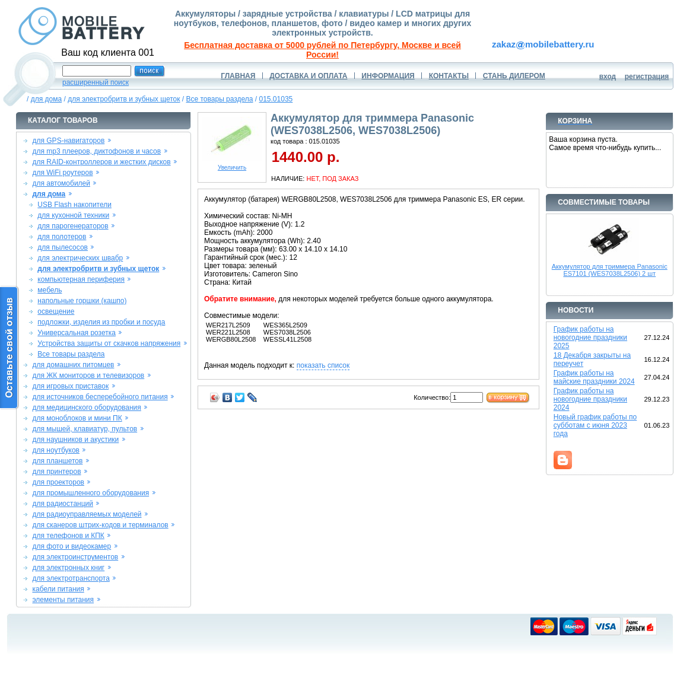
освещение (55, 311)
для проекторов (58, 482)
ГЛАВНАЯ (238, 76)
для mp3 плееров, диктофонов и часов (96, 151)
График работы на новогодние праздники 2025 (590, 337)
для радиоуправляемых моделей (86, 514)
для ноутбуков (56, 450)
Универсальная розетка (76, 333)
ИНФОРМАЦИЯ (387, 76)
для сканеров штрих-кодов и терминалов (100, 525)
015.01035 (276, 99)
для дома (46, 99)
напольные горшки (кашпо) (81, 301)
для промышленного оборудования (90, 493)
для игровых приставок (70, 386)
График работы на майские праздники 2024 (594, 377)
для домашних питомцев (73, 365)
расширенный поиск (95, 82)
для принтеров (56, 471)
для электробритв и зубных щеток (124, 99)
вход (607, 76)
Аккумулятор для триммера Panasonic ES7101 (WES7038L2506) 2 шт (610, 270)
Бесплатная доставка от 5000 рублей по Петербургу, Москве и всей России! (322, 49)
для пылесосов (62, 247)
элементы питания (63, 600)
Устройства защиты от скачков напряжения (108, 343)
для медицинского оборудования (86, 407)
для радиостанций (62, 503)
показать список (323, 365)
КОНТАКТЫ (449, 76)
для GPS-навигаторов (68, 140)
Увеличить (232, 165)
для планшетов (57, 461)
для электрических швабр (80, 258)
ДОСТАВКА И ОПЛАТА (308, 76)
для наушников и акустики (75, 439)
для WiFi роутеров (62, 172)
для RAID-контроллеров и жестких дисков (101, 162)
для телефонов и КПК (68, 535)
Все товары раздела (219, 99)
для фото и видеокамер (71, 546)
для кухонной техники (73, 215)
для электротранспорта (70, 578)
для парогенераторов (72, 226)
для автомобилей (61, 183)
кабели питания (58, 589)
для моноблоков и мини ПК (77, 418)
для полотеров (61, 237)
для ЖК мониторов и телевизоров (88, 375)
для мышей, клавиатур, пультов (84, 429)
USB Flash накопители (74, 204)
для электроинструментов (75, 557)
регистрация (647, 76)
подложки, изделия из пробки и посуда (101, 322)
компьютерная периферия (81, 279)
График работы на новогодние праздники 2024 (590, 399)
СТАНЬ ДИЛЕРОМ (514, 76)
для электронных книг (68, 568)
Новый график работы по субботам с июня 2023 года (595, 425)
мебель (49, 290)
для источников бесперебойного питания (99, 397)
